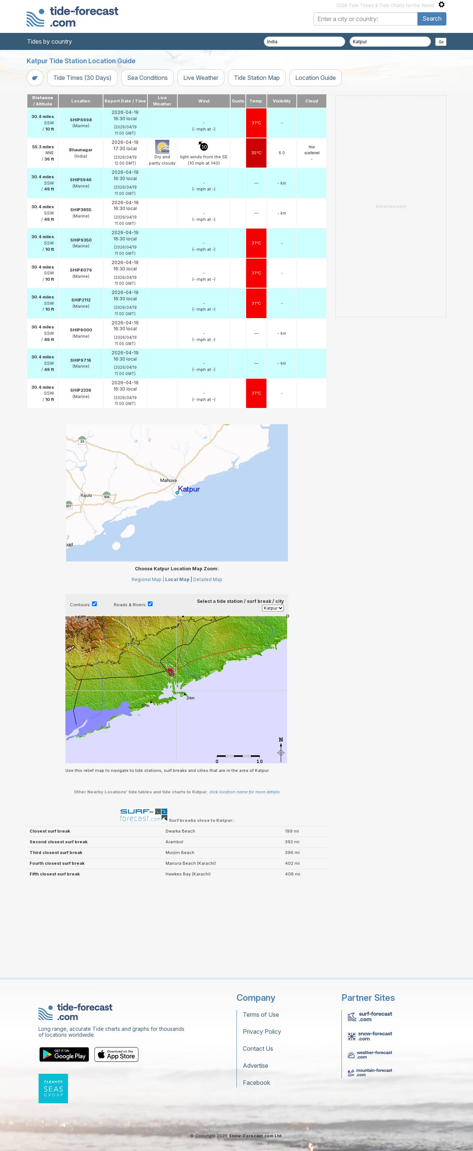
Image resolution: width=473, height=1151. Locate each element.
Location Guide (315, 77)
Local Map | (178, 579)
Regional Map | (148, 579)
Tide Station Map (257, 77)
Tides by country (49, 41)
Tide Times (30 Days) (82, 77)
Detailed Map (207, 579)
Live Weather (200, 77)
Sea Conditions (147, 77)
